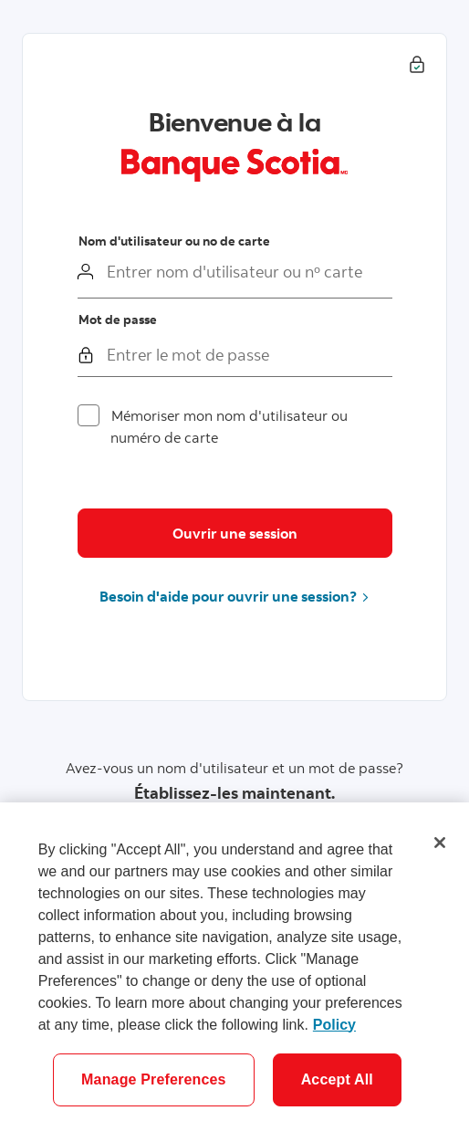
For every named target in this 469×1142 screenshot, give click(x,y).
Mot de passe (117, 319)
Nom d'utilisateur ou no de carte (174, 241)
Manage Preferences (153, 1079)
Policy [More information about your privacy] (334, 1024)
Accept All (337, 1079)
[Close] (440, 842)
